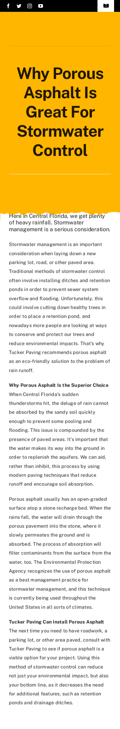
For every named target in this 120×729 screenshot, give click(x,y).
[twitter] (19, 6)
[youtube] (40, 6)
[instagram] (29, 6)
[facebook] (8, 6)
